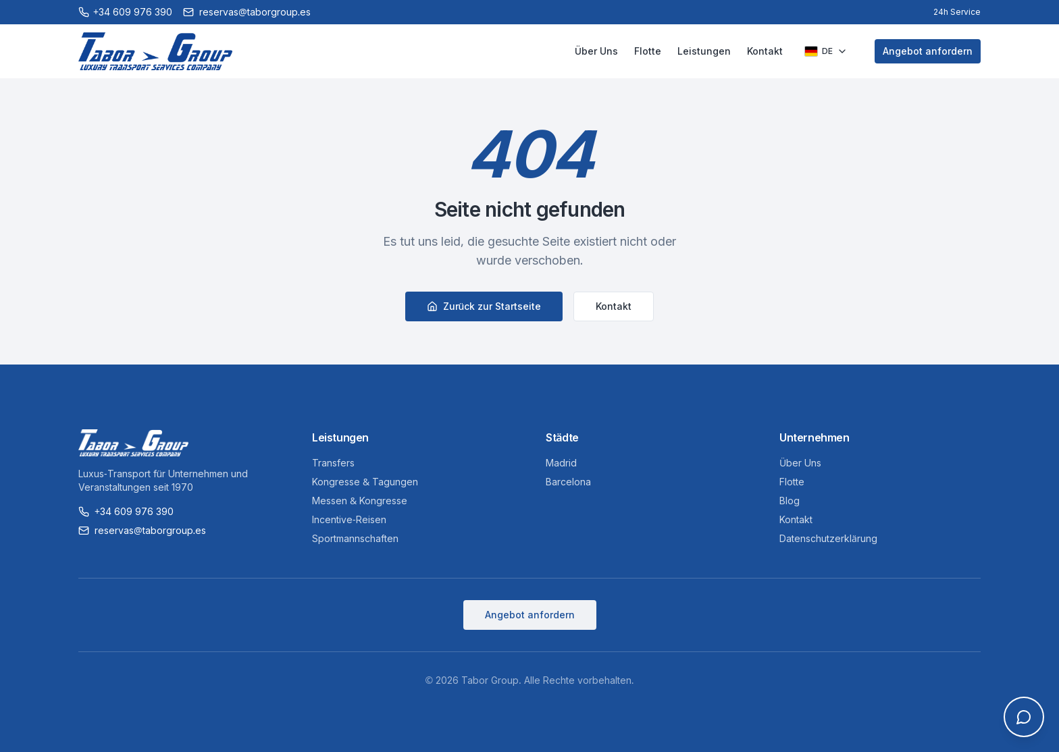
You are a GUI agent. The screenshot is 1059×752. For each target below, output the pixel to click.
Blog (789, 500)
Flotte (647, 51)
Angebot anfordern (928, 51)
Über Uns (596, 51)
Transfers (333, 462)
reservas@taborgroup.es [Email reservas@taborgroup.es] (247, 12)
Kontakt (765, 51)
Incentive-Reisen (349, 519)
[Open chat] (1024, 717)
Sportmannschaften (355, 538)
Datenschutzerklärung (828, 538)
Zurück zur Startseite (484, 306)
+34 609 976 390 (126, 511)
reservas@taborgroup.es (142, 530)
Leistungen (704, 51)
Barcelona (568, 481)
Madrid (561, 462)
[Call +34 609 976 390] (125, 12)
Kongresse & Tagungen (365, 481)
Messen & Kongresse (359, 500)
